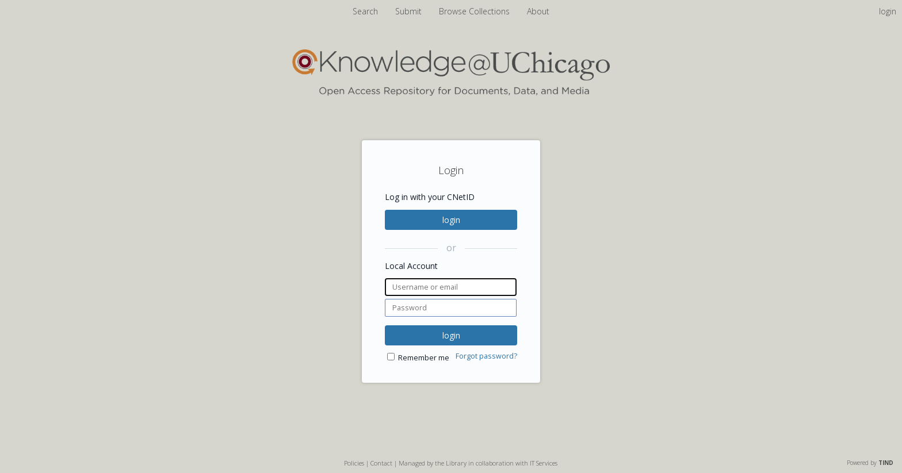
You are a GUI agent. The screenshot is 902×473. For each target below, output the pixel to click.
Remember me (423, 358)
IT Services (543, 463)
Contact (381, 463)
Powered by (870, 463)
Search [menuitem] (365, 11)
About (538, 11)
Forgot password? (486, 356)
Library (456, 463)
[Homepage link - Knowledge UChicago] (451, 93)
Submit (409, 11)
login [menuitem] (887, 11)
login (451, 219)
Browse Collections (475, 11)
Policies (354, 463)
